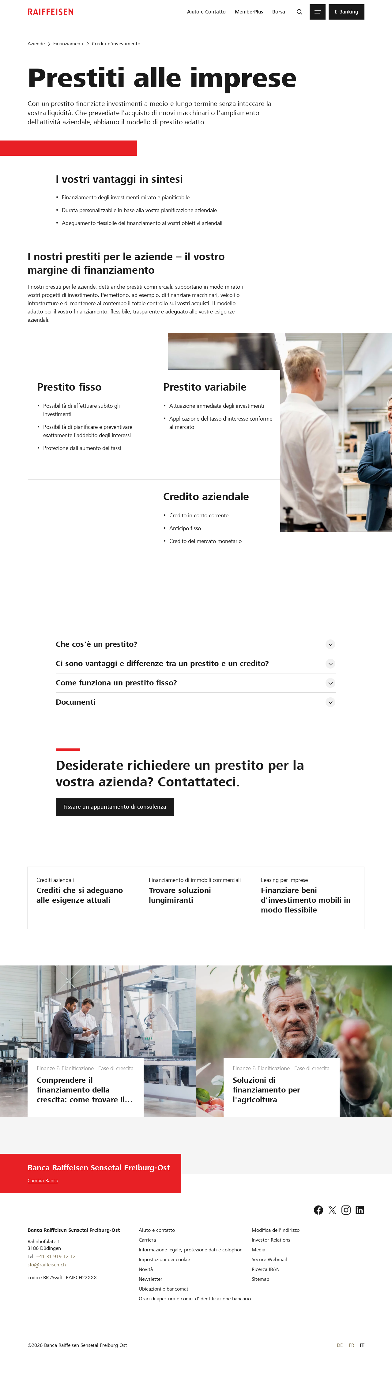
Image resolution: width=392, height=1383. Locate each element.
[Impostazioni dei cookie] (164, 1269)
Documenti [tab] (76, 702)
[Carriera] (147, 1250)
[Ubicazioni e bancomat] (163, 1299)
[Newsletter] (150, 1289)
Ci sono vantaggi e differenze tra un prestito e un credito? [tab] (162, 663)
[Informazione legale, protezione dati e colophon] (191, 1259)
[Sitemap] (260, 1289)
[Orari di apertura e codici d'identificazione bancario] (195, 1308)
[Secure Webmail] (269, 1269)
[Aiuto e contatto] (157, 1240)
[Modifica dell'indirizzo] (276, 1240)
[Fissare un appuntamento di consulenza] (115, 807)
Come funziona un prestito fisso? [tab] (116, 682)
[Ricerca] (299, 12)
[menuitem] (206, 12)
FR (351, 1355)
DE (340, 1355)
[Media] (258, 1259)
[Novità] (146, 1279)
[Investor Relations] (271, 1250)
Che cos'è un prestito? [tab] (97, 644)
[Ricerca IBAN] (266, 1279)
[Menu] (318, 12)
